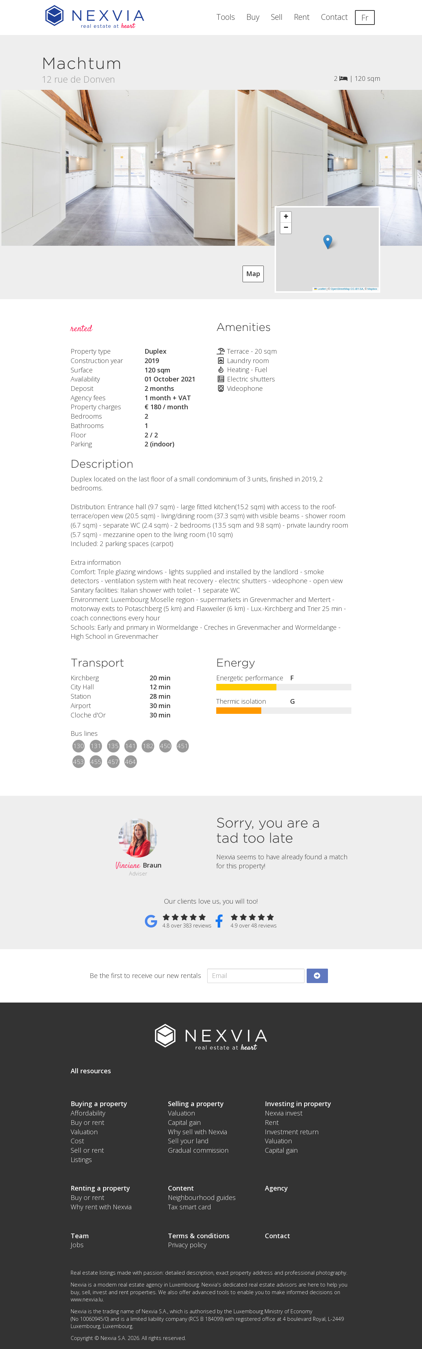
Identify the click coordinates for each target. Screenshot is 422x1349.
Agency (276, 1188)
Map (253, 273)
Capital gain (184, 1122)
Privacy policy (187, 1244)
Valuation (84, 1131)
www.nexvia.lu (87, 1299)
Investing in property (298, 1103)
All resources (91, 1070)
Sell (277, 17)
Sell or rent (87, 1150)
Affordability (88, 1113)
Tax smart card (189, 1206)
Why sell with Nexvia (197, 1131)
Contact (334, 17)
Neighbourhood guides (202, 1197)
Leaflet (320, 289)
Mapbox (372, 289)
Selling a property (196, 1103)
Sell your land (188, 1140)
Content (181, 1188)
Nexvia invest (283, 1113)
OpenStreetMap (340, 289)
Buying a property (99, 1103)
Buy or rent (87, 1122)
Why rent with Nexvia (101, 1206)
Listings (81, 1159)
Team (80, 1235)
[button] (327, 242)
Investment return (292, 1131)
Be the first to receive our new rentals (145, 975)
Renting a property (100, 1188)
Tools (225, 17)
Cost (77, 1140)
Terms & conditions (199, 1235)
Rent (302, 17)
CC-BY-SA (357, 289)
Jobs (77, 1244)
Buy (252, 17)
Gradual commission (198, 1150)
